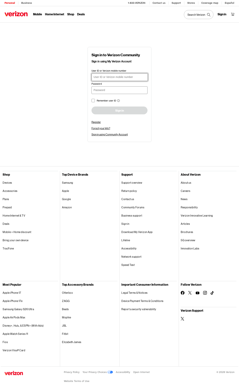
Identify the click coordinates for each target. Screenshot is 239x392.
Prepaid (7, 207)
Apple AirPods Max (14, 317)
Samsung (67, 182)
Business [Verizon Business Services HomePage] (26, 2)
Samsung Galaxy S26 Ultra (18, 309)
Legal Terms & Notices (134, 292)
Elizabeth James (71, 342)
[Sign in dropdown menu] (222, 14)
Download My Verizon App (137, 232)
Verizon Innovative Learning (197, 215)
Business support (131, 215)
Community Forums (132, 207)
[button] (118, 101)
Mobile (37, 14)
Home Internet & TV (14, 215)
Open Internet (141, 372)
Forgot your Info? (100, 128)
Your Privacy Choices (98, 372)
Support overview (131, 182)
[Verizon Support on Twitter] (182, 319)
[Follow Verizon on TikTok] (212, 293)
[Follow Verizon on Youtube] (197, 293)
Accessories (10, 190)
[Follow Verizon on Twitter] (190, 293)
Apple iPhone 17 (12, 292)
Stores (191, 2)
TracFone (8, 248)
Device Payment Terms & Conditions (142, 301)
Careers (185, 190)
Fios (5, 342)
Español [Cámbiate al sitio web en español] (229, 2)
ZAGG (65, 301)
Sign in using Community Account (109, 134)
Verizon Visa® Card (14, 350)
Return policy (129, 190)
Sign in (119, 110)
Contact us (159, 2)
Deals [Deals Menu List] (81, 14)
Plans (6, 199)
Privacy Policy (72, 372)
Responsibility (189, 207)
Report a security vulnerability (138, 309)
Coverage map (209, 2)
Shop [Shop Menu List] (70, 14)
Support (176, 2)
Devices (7, 182)
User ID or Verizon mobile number (108, 70)
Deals (6, 223)
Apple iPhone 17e (12, 301)
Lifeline (125, 240)
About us (186, 182)
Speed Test (128, 264)
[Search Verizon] (198, 14)
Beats (65, 309)
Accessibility (129, 248)
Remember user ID (106, 100)
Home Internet (54, 14)
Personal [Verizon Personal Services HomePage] (9, 2)
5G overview (188, 240)
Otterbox (67, 292)
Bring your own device (16, 240)
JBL (64, 325)
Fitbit (65, 333)
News (184, 199)
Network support (131, 256)
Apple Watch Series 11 (15, 333)
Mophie (66, 317)
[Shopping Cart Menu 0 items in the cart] (233, 14)
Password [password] (96, 83)
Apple (65, 190)
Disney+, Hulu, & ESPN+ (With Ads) (23, 325)
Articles (185, 223)
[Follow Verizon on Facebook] (182, 293)
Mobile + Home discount (17, 232)
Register (96, 122)
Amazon (67, 207)
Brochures (187, 232)
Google (66, 199)
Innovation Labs (190, 248)
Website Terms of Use (76, 381)
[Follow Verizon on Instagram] (205, 293)
